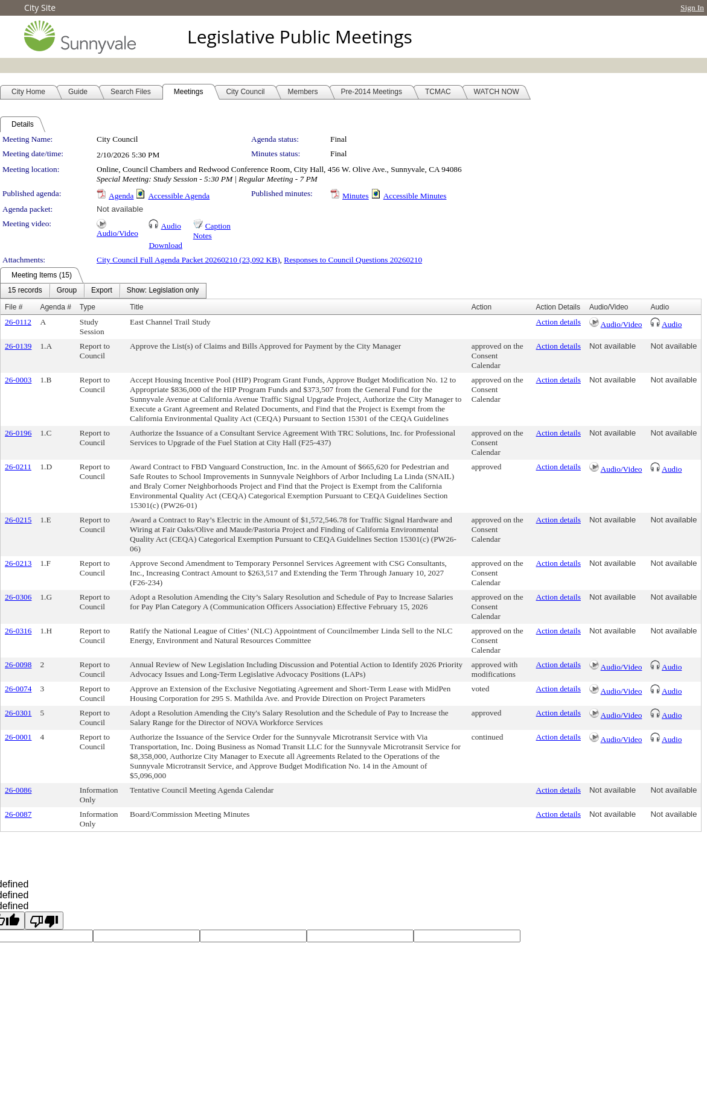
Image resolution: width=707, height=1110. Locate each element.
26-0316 (18, 630)
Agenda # (55, 307)
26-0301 (18, 712)
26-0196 (18, 432)
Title (136, 307)
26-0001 (18, 736)
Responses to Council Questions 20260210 (353, 259)
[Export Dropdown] (102, 291)
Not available (120, 209)
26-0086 (18, 789)
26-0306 (18, 596)
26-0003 (18, 379)
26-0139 (18, 345)
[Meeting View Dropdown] (163, 291)
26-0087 (18, 814)
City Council (117, 139)
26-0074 (18, 688)
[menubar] (103, 291)
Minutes (355, 195)
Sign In (692, 7)
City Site (40, 7)
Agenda (121, 195)
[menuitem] (25, 291)
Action (481, 307)
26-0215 (18, 519)
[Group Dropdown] (67, 291)
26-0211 (18, 466)
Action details (558, 321)
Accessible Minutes (415, 195)
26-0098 (18, 664)
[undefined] (44, 921)
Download (165, 245)
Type (87, 307)
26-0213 (18, 563)
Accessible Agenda (179, 195)
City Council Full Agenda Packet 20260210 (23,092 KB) (188, 259)
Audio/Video (117, 233)
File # (13, 307)
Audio (171, 225)
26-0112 (18, 321)
